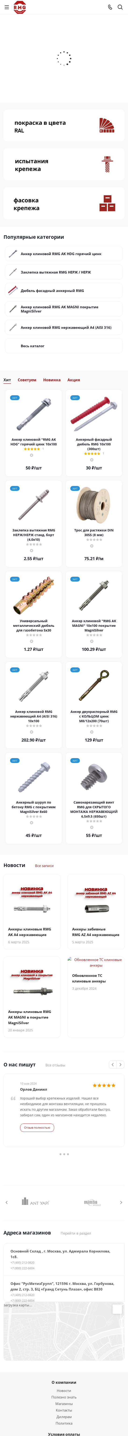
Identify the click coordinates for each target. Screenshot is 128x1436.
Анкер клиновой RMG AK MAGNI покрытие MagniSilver (59, 309)
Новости (64, 1390)
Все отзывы (55, 1065)
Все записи (44, 865)
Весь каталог (32, 345)
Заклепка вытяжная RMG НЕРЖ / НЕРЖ (56, 272)
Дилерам (64, 1416)
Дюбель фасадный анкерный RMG (52, 290)
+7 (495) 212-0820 (22, 1262)
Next (120, 1065)
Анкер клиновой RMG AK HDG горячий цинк (61, 253)
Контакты (64, 1410)
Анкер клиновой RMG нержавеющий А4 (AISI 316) (66, 327)
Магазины (64, 1403)
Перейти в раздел (76, 1233)
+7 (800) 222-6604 (22, 1268)
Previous (113, 1065)
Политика (64, 1423)
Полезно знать (64, 1397)
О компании (64, 1382)
